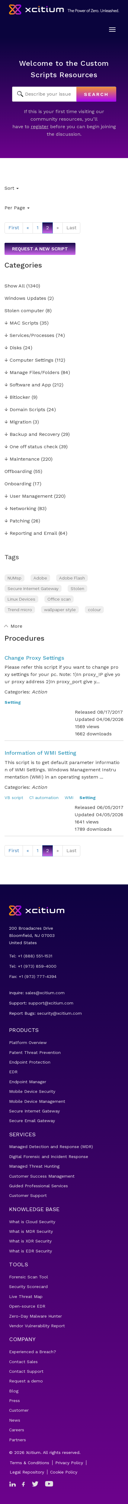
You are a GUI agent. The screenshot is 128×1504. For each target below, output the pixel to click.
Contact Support (26, 1371)
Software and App (28, 385)
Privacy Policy (69, 1462)
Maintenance (22, 459)
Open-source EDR (27, 1306)
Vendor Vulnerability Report (37, 1325)
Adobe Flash (72, 578)
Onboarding (18, 484)
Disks (13, 348)
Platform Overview (28, 1042)
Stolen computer (24, 310)
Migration (18, 422)
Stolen (77, 588)
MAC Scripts (21, 323)
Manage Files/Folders (32, 372)
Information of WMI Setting (40, 753)
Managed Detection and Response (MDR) (51, 1146)
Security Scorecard (28, 1286)
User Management (29, 496)
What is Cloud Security (32, 1221)
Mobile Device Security (32, 1091)
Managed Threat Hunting (34, 1166)
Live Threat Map (26, 1296)
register (40, 126)
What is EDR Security (30, 1251)
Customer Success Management (42, 1176)
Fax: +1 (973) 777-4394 (32, 976)
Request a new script (40, 249)
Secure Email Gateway (32, 1120)
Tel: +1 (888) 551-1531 (30, 955)
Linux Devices (21, 599)
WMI (69, 797)
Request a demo (26, 1381)
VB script (14, 797)
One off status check (31, 446)
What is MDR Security (31, 1231)
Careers (16, 1429)
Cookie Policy (63, 1472)
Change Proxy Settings (34, 658)
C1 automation (44, 797)
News (14, 1420)
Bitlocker (17, 397)
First (13, 227)
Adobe (40, 578)
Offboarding (18, 471)
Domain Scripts (25, 409)
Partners (17, 1439)
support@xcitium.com (50, 1003)
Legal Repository (27, 1472)
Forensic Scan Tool (28, 1276)
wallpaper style (60, 609)
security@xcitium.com (59, 1013)
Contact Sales (23, 1361)
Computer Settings (29, 360)
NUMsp (14, 578)
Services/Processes (29, 335)
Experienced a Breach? (32, 1351)
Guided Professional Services (38, 1185)
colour (94, 609)
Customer (19, 1410)
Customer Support (28, 1195)
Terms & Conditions (29, 1462)
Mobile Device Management (37, 1101)
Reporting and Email (31, 533)
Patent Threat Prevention (35, 1052)
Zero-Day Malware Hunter (35, 1316)
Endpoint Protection (29, 1062)
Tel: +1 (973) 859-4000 (32, 966)
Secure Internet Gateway (33, 588)
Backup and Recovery (32, 434)
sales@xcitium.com (45, 992)
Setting (13, 702)
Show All (15, 286)
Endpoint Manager (27, 1081)
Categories (23, 265)
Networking (20, 508)
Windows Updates (25, 298)
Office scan (59, 599)
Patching (17, 521)
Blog (13, 1390)
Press (14, 1400)
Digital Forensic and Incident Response (48, 1156)
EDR (13, 1071)
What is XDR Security (30, 1241)
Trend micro (20, 609)
